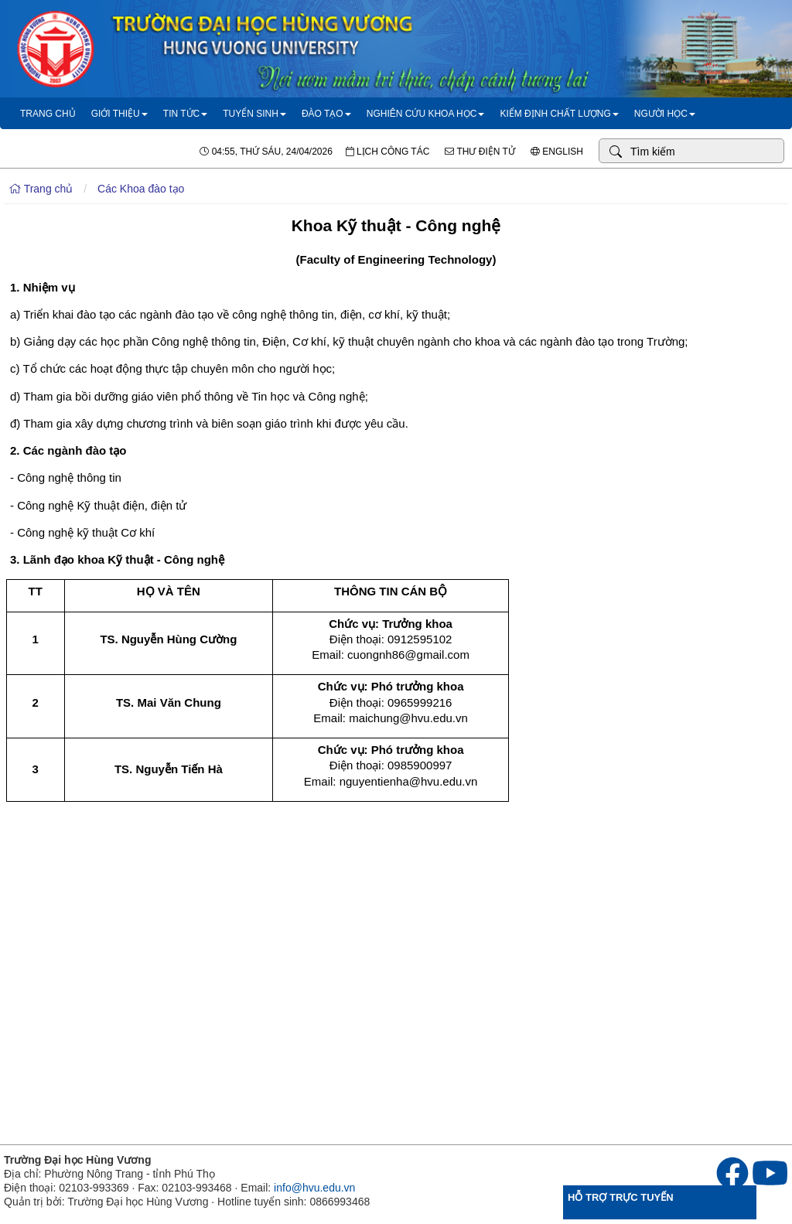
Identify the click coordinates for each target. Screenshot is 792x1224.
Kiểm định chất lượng (559, 113)
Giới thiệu (119, 113)
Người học (664, 113)
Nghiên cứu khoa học (426, 113)
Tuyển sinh (254, 113)
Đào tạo (326, 113)
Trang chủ (48, 113)
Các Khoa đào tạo (140, 188)
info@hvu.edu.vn (314, 1187)
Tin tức (185, 113)
